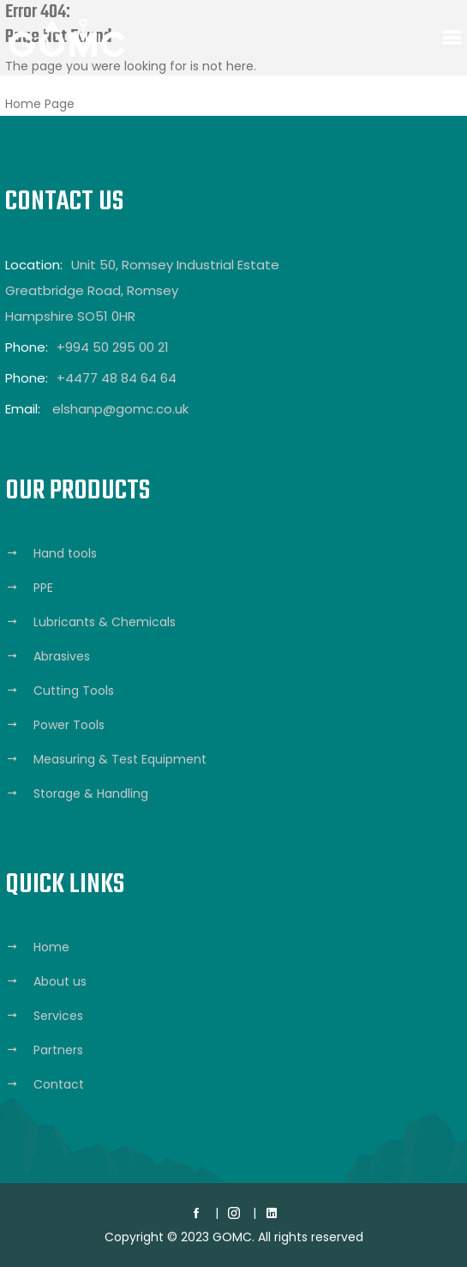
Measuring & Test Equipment (120, 759)
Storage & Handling (90, 793)
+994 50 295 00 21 (113, 347)
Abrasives (61, 656)
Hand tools (65, 553)
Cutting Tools (73, 690)
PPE (43, 587)
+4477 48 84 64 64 (117, 378)
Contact (58, 1084)
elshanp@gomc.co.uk (120, 409)
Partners (58, 1050)
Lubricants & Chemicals (104, 621)
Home (51, 947)
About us (60, 981)
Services (58, 1015)
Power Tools (69, 724)
